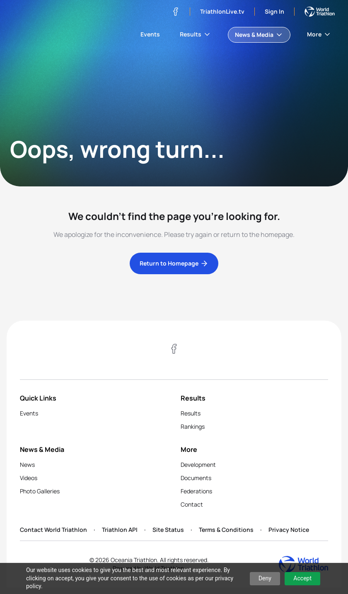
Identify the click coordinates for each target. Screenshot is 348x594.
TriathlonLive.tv (222, 11)
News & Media (259, 35)
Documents (196, 478)
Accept (302, 578)
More (319, 34)
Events (150, 34)
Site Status (168, 530)
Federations (196, 491)
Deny (265, 578)
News (27, 464)
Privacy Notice (288, 530)
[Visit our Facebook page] (176, 11)
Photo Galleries (40, 491)
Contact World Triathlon (53, 530)
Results (195, 34)
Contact (192, 504)
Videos (28, 478)
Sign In (274, 11)
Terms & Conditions (226, 530)
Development (198, 464)
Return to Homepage (174, 263)
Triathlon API (120, 530)
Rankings (193, 426)
